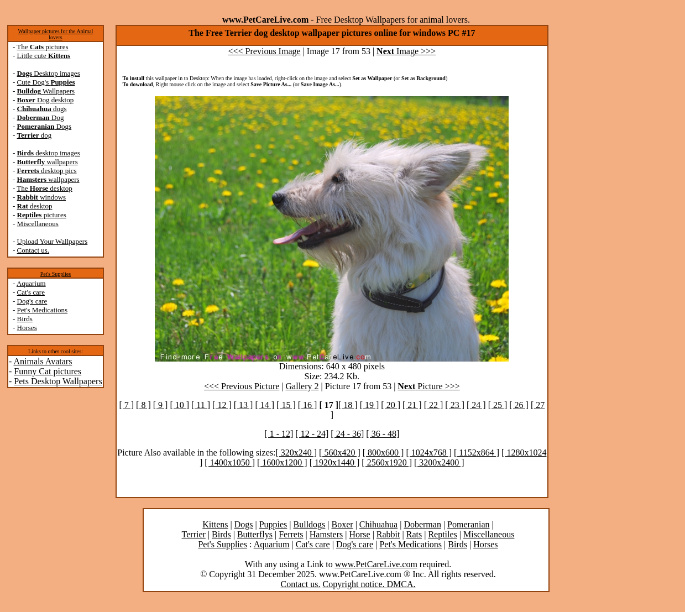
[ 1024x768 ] (429, 452)
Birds (25, 319)
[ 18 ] (348, 405)
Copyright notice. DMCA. (369, 584)
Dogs (44, 126)
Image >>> (406, 51)
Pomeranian (468, 524)
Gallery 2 (302, 386)
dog (34, 135)
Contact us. (33, 250)
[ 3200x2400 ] (439, 462)
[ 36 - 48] (382, 433)
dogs (42, 108)
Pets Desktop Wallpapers (58, 381)
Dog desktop (45, 100)
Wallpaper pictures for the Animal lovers (55, 34)
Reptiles (442, 534)
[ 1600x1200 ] (282, 462)
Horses (27, 327)
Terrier (194, 534)
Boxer (342, 524)
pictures (41, 215)
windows (41, 197)
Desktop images (48, 73)
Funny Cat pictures (47, 371)
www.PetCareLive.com (376, 564)
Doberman (422, 524)
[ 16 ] (307, 405)
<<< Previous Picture (241, 386)
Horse (359, 534)
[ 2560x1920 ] (387, 462)
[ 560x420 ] (339, 452)
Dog (40, 117)
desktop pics (47, 170)
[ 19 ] (369, 405)
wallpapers (47, 162)
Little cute (44, 55)
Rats (414, 534)
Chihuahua (378, 524)
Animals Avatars (42, 361)
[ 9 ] (160, 405)
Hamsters (326, 534)
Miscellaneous (38, 223)
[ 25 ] (498, 405)
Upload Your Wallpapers (52, 241)
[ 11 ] (200, 405)
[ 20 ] (390, 405)
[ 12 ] (222, 405)
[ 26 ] (519, 405)
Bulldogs (310, 524)
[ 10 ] (179, 405)
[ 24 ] (476, 405)
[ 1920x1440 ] (335, 462)
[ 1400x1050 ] (230, 462)
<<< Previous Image (264, 51)
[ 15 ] (286, 405)
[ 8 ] (143, 405)
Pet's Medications (42, 310)
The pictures (42, 47)
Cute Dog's (46, 82)
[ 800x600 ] (383, 452)
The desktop (44, 188)
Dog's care (32, 301)
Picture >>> (428, 386)
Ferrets (291, 534)
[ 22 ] (433, 405)
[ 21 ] (412, 405)
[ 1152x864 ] (476, 452)
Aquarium (31, 283)
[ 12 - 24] (311, 433)
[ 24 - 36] (347, 433)
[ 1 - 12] (278, 433)
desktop (35, 206)
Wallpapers (46, 91)
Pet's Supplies (55, 274)
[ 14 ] (264, 405)
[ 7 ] (126, 405)
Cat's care (31, 292)
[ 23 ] (454, 405)
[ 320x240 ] (296, 452)
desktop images (48, 153)
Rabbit (388, 534)
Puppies (273, 524)
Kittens (215, 524)
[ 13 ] (243, 405)
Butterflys (255, 534)
